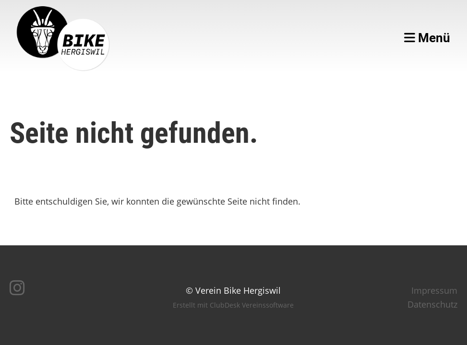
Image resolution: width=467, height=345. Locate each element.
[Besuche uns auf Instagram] (17, 287)
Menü (427, 38)
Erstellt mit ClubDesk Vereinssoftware (233, 305)
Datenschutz (432, 304)
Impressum (434, 290)
